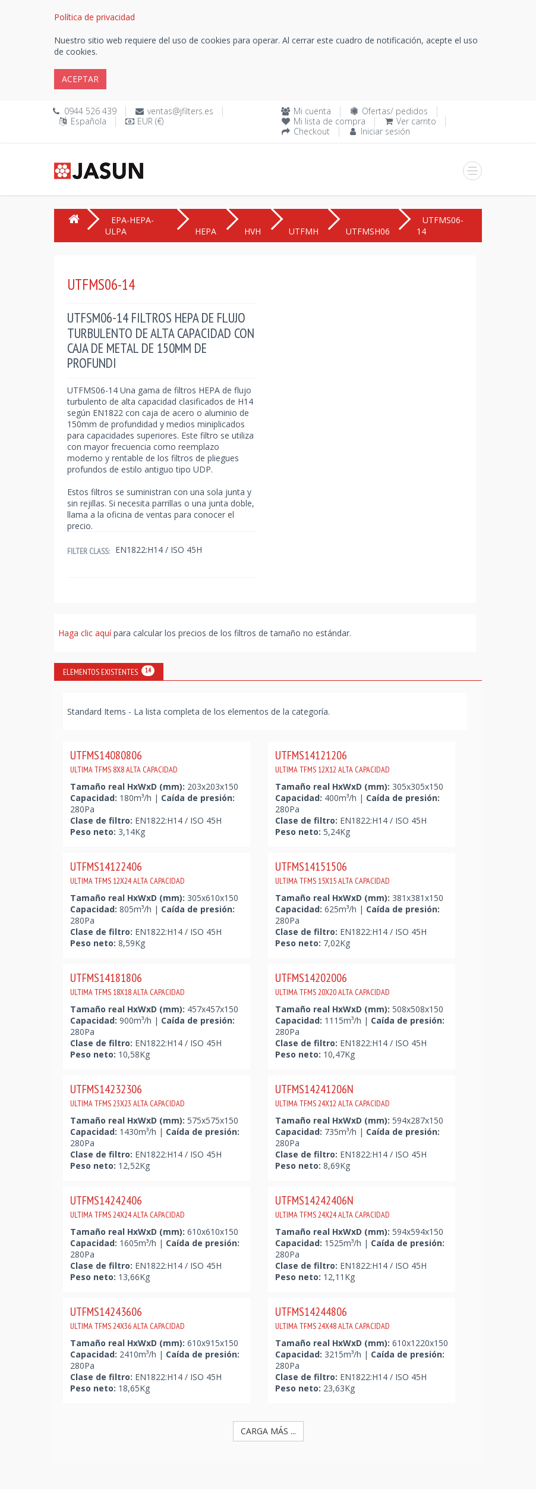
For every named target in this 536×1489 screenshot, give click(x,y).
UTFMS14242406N (332, 1206)
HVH (252, 231)
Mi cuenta (312, 111)
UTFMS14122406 (127, 872)
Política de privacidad (94, 17)
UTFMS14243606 (127, 1317)
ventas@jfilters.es (180, 111)
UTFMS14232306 (127, 1095)
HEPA (205, 231)
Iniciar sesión (385, 131)
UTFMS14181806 (127, 983)
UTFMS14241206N (332, 1095)
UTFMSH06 (368, 231)
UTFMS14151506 (332, 872)
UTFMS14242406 (127, 1206)
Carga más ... (268, 1431)
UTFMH (304, 231)
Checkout (312, 131)
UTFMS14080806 (124, 761)
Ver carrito (416, 121)
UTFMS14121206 (332, 761)
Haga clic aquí (85, 633)
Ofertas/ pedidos (395, 111)
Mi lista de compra (329, 121)
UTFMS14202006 (332, 983)
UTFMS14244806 (332, 1317)
